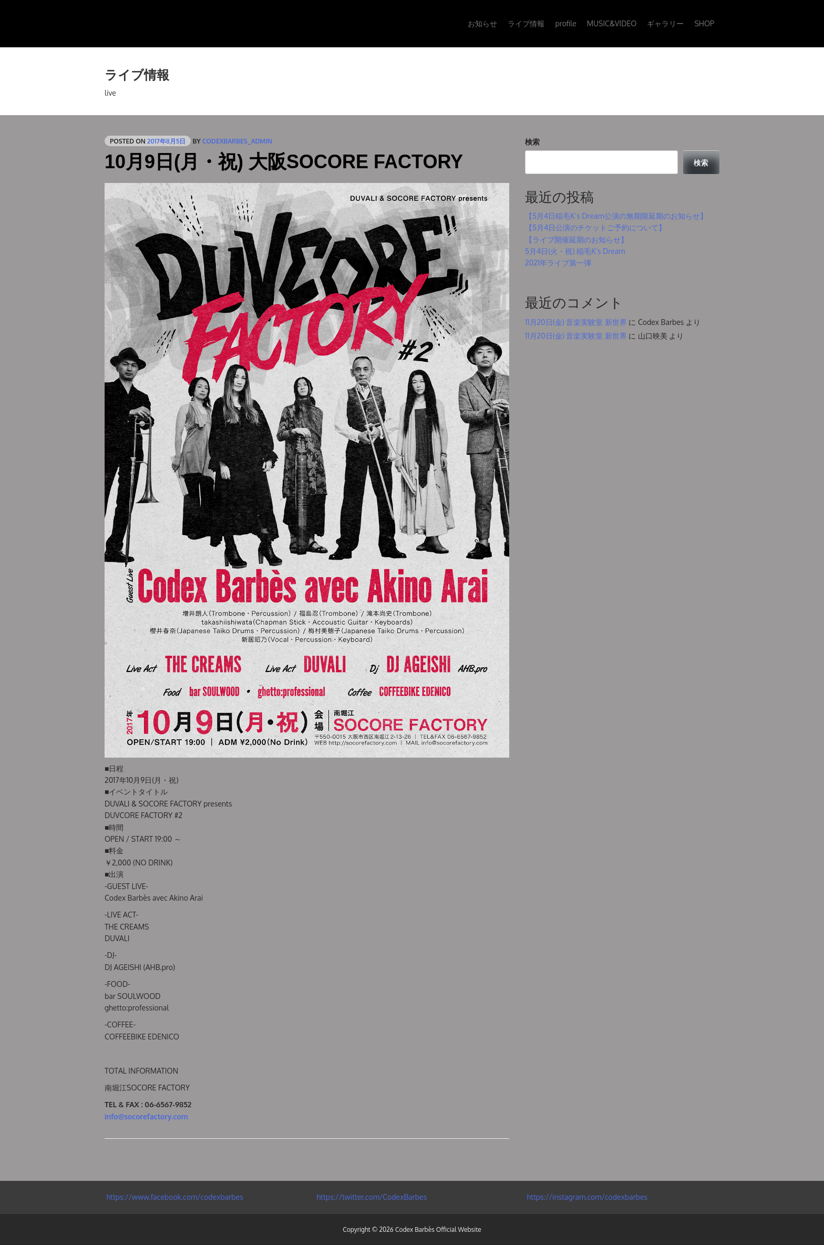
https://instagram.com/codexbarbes (586, 1196)
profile (565, 23)
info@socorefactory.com (146, 1116)
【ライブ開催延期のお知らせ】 (576, 239)
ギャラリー (665, 23)
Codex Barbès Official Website (438, 1229)
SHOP (704, 23)
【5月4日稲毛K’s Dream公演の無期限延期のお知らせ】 (616, 215)
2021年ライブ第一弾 (558, 262)
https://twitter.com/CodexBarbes (371, 1196)
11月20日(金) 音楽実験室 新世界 (576, 322)
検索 (532, 141)
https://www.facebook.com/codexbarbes (174, 1196)
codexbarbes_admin (237, 141)
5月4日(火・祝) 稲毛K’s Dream (575, 251)
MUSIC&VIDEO (612, 23)
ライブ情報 (526, 23)
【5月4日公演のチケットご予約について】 (595, 227)
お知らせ (482, 23)
